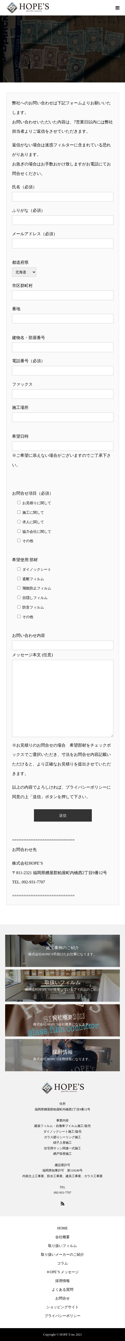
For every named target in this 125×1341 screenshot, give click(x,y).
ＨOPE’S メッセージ (62, 1272)
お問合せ (62, 1298)
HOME (62, 1228)
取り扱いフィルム (62, 1246)
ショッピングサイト (62, 1307)
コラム (62, 1263)
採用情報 (62, 1281)
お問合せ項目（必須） (32, 493)
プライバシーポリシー (62, 1316)
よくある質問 (62, 1290)
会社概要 (62, 1237)
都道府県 (20, 262)
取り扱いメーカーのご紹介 (62, 1254)
